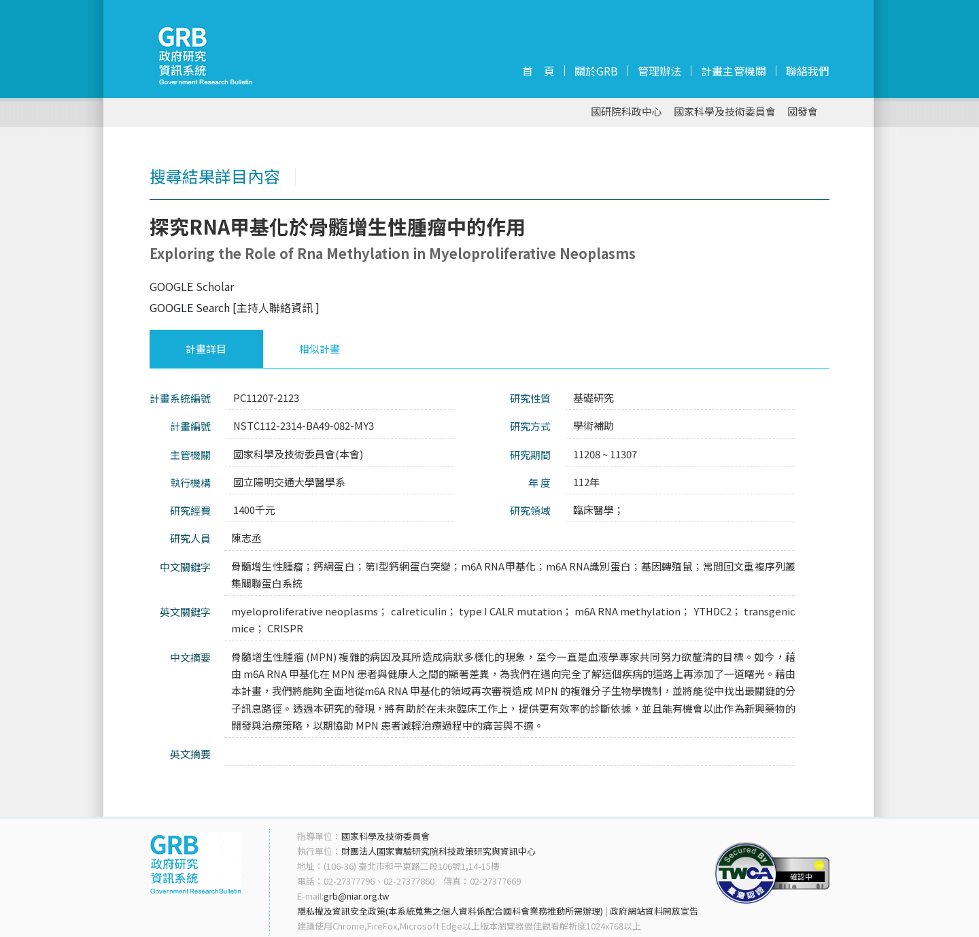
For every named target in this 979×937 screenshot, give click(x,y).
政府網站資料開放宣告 (654, 910)
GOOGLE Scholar (192, 286)
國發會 (802, 112)
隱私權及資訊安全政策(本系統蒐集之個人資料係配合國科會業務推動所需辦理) (450, 910)
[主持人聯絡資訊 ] (276, 307)
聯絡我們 (807, 70)
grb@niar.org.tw (356, 895)
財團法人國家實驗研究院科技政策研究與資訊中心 (438, 851)
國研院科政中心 (626, 112)
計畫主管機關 (733, 70)
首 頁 (538, 70)
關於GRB (596, 70)
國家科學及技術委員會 (725, 112)
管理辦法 (659, 70)
